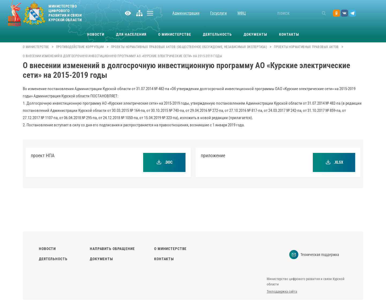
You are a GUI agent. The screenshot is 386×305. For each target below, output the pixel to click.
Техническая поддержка (314, 254)
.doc (164, 162)
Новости (95, 34)
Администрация (185, 13)
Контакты (289, 34)
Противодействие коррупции (80, 47)
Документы (255, 34)
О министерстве (174, 34)
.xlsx (334, 162)
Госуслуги (218, 13)
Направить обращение (112, 249)
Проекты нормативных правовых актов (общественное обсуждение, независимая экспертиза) (189, 47)
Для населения (131, 34)
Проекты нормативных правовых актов (306, 47)
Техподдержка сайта (282, 291)
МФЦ (241, 13)
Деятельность (217, 34)
